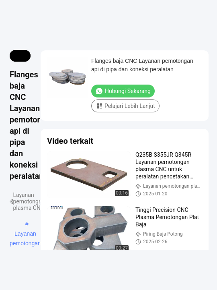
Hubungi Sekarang (123, 91)
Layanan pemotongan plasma (25, 234)
